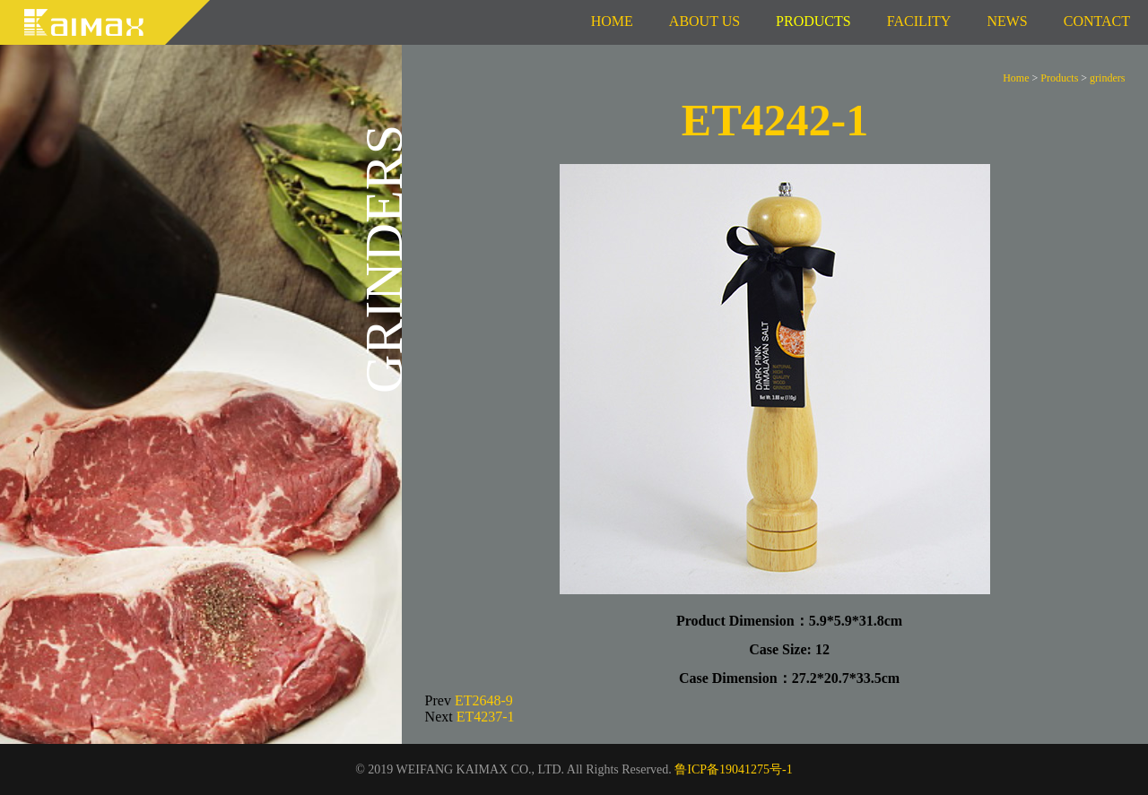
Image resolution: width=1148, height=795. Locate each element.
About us (704, 21)
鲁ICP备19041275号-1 (733, 769)
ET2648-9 (484, 700)
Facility (919, 21)
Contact (1097, 21)
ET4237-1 (486, 716)
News (1007, 21)
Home (612, 21)
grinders (1107, 78)
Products (1059, 78)
